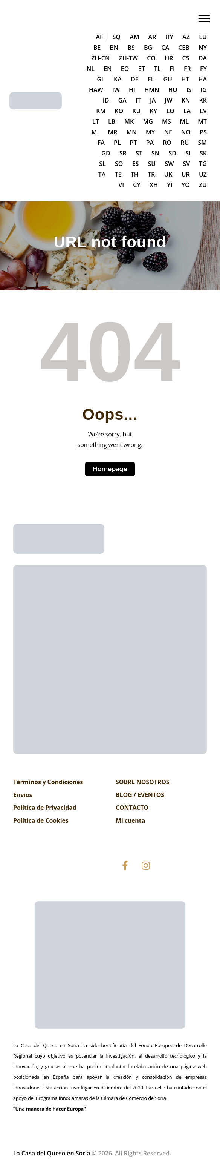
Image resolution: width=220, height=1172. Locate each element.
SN (155, 153)
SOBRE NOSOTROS (142, 782)
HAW (96, 90)
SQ (117, 37)
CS (185, 58)
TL (157, 69)
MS (166, 121)
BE (97, 47)
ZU (203, 185)
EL (151, 79)
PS (203, 132)
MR (113, 132)
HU (172, 90)
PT (133, 142)
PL (117, 142)
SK (203, 153)
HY (169, 37)
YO (186, 185)
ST (139, 153)
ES (135, 164)
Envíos (22, 795)
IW (116, 90)
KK (203, 100)
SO (119, 164)
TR (151, 174)
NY (203, 47)
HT (185, 79)
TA (102, 174)
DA (203, 58)
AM (134, 37)
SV (186, 164)
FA (101, 142)
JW (169, 100)
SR (123, 153)
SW (169, 164)
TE (118, 174)
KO (119, 111)
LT (95, 121)
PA (150, 142)
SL (102, 164)
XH (154, 185)
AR (152, 37)
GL (100, 79)
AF (99, 37)
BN (114, 47)
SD (172, 153)
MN (132, 132)
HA (202, 79)
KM (100, 111)
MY (150, 132)
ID (106, 100)
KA (118, 79)
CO (151, 58)
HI (132, 90)
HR (169, 58)
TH (135, 174)
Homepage (110, 469)
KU (136, 111)
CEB (183, 47)
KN (186, 100)
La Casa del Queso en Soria (51, 1153)
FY (203, 69)
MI (95, 132)
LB (111, 121)
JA (153, 100)
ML (184, 121)
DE (135, 79)
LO (170, 111)
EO (125, 69)
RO (167, 142)
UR (186, 174)
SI (188, 153)
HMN (151, 90)
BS (131, 47)
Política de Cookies (41, 820)
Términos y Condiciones (48, 782)
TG (203, 164)
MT (202, 121)
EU (203, 37)
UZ (203, 174)
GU (168, 79)
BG (148, 47)
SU (152, 164)
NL (91, 69)
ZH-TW (128, 58)
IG (203, 90)
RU (184, 142)
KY (153, 111)
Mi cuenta (130, 820)
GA (122, 100)
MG (148, 121)
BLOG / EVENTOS (140, 795)
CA (165, 47)
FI (172, 69)
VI (121, 185)
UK (168, 174)
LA (187, 111)
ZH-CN (100, 58)
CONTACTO (132, 807)
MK (129, 121)
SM (202, 142)
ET (141, 69)
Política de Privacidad (44, 807)
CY (137, 185)
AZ (186, 37)
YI (169, 185)
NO (186, 132)
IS (189, 90)
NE (168, 132)
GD (105, 153)
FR (187, 69)
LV (203, 111)
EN (108, 69)
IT (138, 100)
